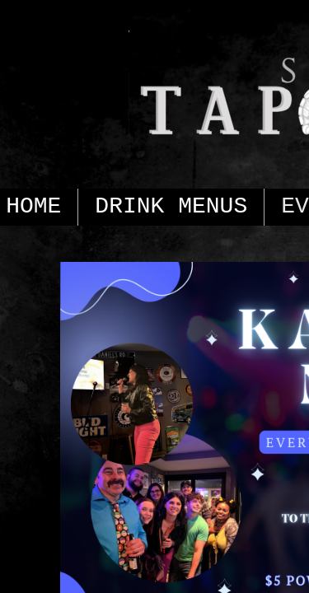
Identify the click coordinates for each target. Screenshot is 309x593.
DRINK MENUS (171, 206)
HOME (33, 206)
